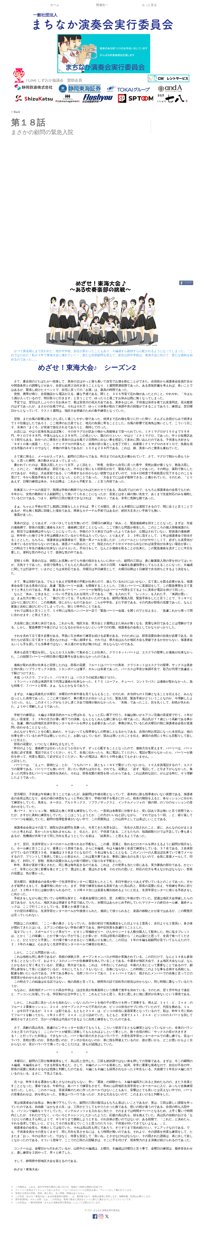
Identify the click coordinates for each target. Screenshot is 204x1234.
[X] (107, 1216)
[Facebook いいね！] (34, 284)
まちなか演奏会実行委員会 (102, 24)
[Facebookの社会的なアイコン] (95, 1216)
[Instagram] (101, 1216)
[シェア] (186, 283)
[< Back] (24, 112)
